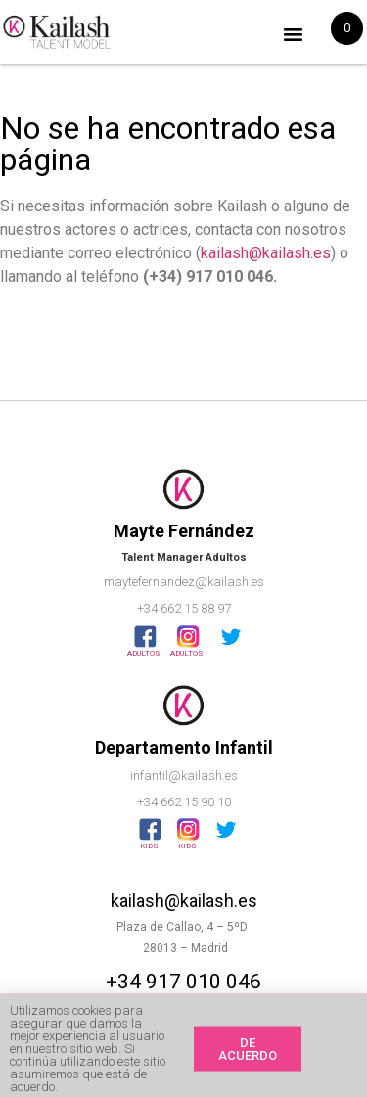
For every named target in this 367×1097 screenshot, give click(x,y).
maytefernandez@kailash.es (184, 581)
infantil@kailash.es (184, 775)
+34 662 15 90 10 (184, 802)
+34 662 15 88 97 (184, 608)
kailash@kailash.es (266, 253)
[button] (293, 34)
